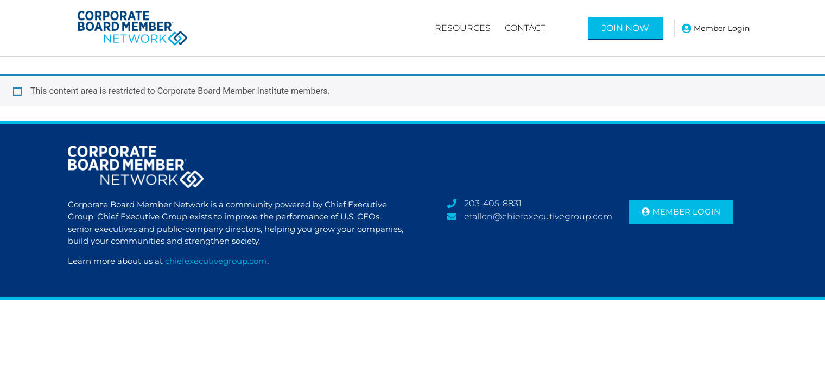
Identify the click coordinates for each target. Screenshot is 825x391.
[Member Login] (686, 28)
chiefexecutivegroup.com (216, 261)
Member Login (722, 28)
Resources (463, 28)
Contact (525, 28)
